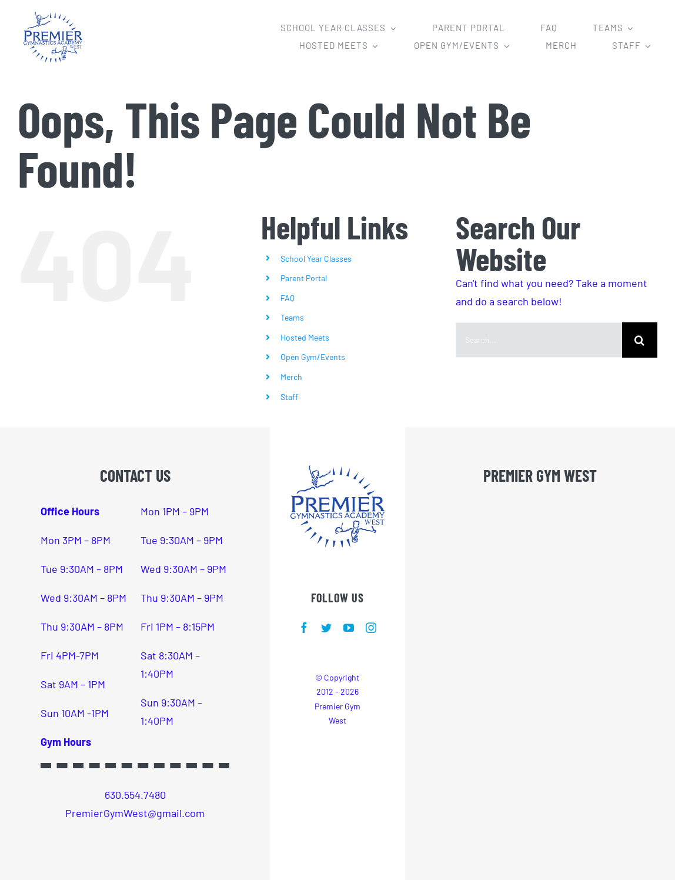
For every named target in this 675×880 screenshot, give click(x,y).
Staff (289, 397)
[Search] (639, 340)
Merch (291, 377)
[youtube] (348, 627)
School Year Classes (316, 259)
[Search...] (539, 340)
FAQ (287, 298)
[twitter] (326, 627)
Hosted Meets (304, 337)
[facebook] (304, 627)
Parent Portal (303, 278)
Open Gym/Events (312, 357)
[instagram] (371, 627)
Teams (292, 317)
